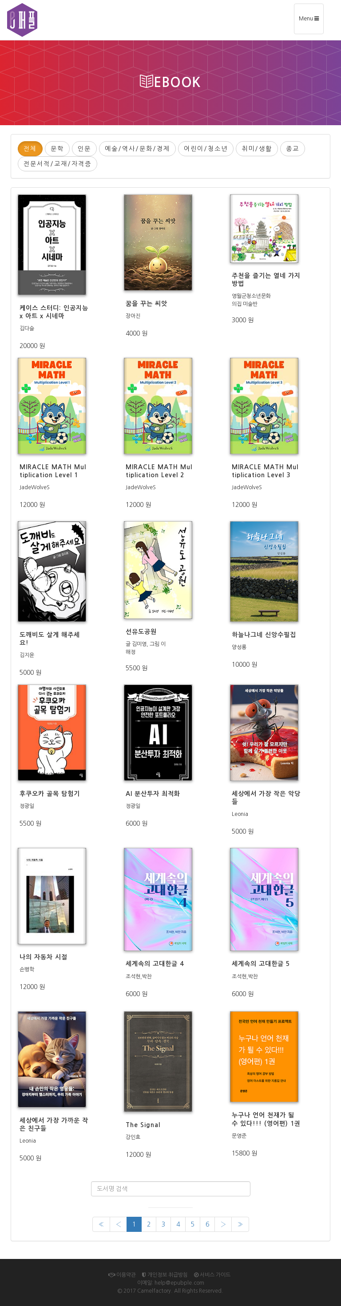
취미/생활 (257, 149)
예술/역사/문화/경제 (137, 149)
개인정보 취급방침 (165, 1275)
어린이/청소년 (206, 149)
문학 (57, 149)
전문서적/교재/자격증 (57, 164)
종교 (292, 149)
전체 (30, 149)
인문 (84, 149)
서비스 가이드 (212, 1275)
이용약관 (122, 1275)
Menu (311, 21)
